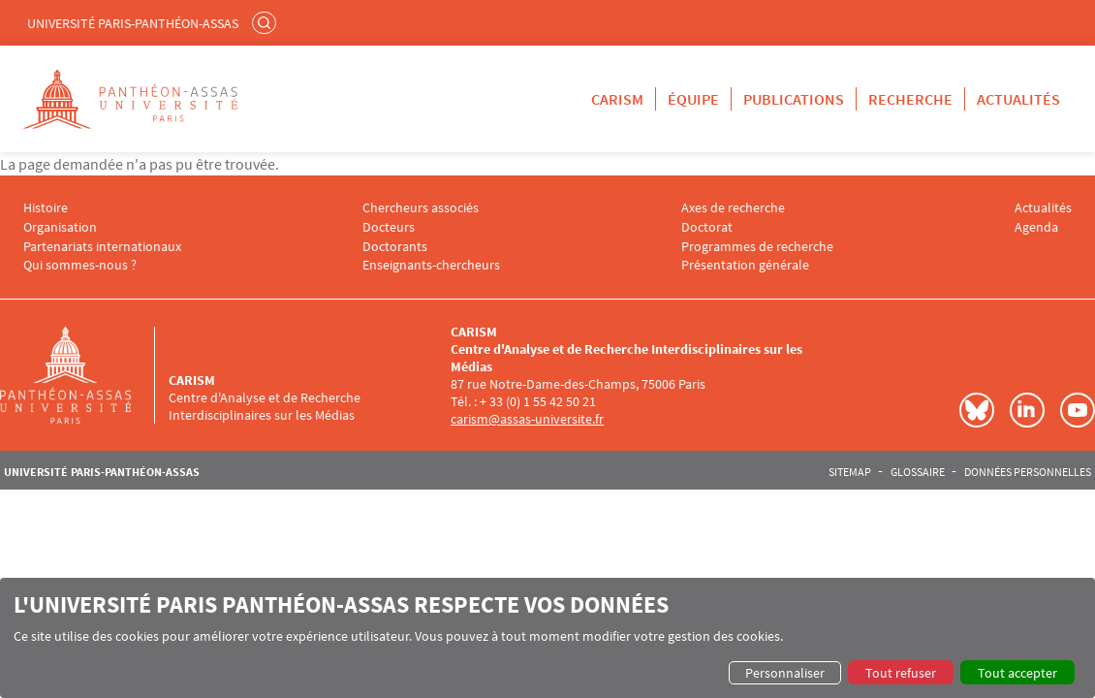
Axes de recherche (733, 208)
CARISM (617, 99)
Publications (793, 99)
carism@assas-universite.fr (527, 419)
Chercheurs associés (420, 208)
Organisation (60, 227)
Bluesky (976, 410)
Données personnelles (1027, 472)
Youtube (1077, 410)
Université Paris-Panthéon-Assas (132, 23)
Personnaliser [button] (785, 673)
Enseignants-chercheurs (431, 265)
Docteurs (388, 227)
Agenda (1036, 227)
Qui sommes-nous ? (80, 265)
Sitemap (850, 472)
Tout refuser (900, 673)
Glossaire (918, 472)
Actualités (1018, 99)
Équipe (693, 99)
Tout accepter (1017, 673)
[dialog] (547, 638)
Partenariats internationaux (102, 246)
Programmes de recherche (757, 246)
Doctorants (394, 246)
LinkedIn (1027, 410)
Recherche (910, 99)
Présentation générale (745, 265)
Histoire (45, 208)
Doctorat (707, 227)
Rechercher (266, 22)
